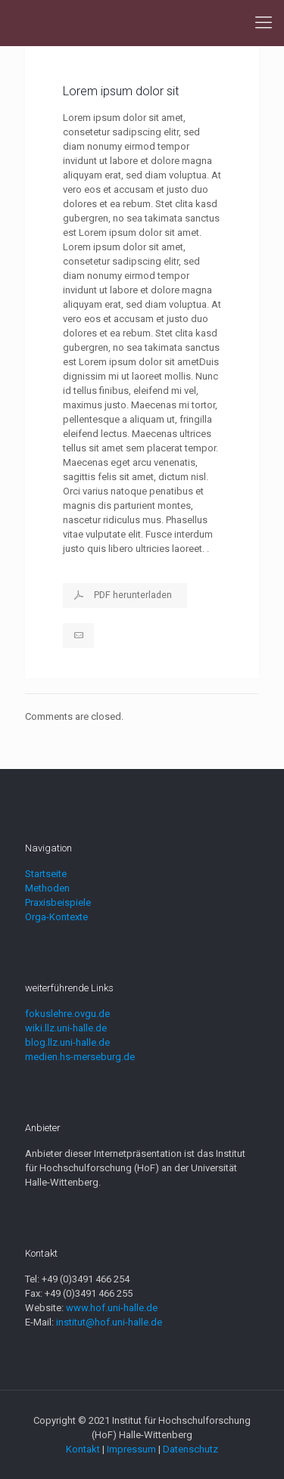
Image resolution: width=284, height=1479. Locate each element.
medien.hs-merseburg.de (80, 1056)
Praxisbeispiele (58, 902)
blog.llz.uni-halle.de (67, 1042)
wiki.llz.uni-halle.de (66, 1028)
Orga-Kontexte (56, 916)
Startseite (46, 873)
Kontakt (83, 1449)
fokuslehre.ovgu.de (67, 1013)
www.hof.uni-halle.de (112, 1307)
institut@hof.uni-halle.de (109, 1322)
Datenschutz (190, 1449)
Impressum (131, 1449)
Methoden (47, 888)
